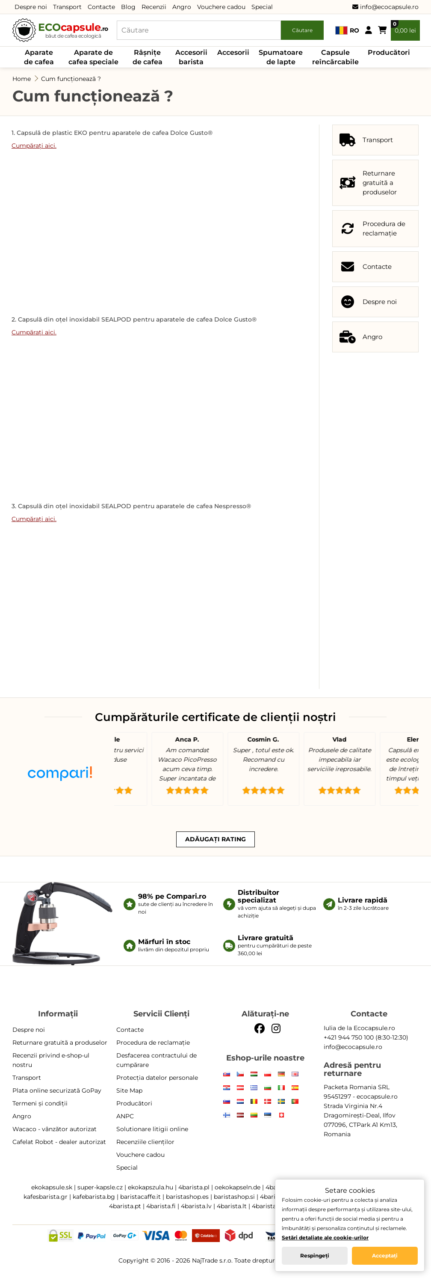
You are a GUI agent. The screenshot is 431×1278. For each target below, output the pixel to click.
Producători (389, 52)
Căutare (302, 30)
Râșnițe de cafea (147, 57)
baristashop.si (234, 1197)
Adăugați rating (215, 839)
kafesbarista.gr (46, 1197)
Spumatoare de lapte (281, 57)
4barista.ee (268, 1206)
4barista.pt (125, 1206)
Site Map (129, 1090)
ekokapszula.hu (150, 1187)
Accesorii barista (191, 57)
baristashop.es (187, 1197)
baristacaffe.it (140, 1197)
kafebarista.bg (94, 1197)
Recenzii (154, 7)
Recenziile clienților (145, 1142)
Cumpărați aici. (34, 145)
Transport (67, 7)
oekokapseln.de (237, 1187)
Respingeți (314, 1255)
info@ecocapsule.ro (385, 7)
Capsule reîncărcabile (335, 57)
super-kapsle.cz (100, 1187)
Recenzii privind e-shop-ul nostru (50, 1060)
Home (21, 79)
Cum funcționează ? (71, 79)
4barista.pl (194, 1187)
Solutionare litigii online (152, 1129)
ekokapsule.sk (51, 1187)
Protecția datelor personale (157, 1077)
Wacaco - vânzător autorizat (54, 1129)
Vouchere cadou (221, 7)
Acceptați (385, 1255)
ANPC (125, 1116)
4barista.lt (232, 1206)
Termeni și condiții (40, 1103)
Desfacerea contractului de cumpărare (156, 1060)
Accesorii (233, 52)
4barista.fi (161, 1206)
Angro (181, 7)
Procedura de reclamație (153, 1042)
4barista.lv (196, 1206)
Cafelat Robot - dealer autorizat (59, 1142)
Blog (128, 7)
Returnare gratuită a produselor (59, 1042)
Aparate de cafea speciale (93, 57)
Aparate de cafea (39, 57)
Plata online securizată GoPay (56, 1090)
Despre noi (31, 7)
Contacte (101, 7)
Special (262, 7)
